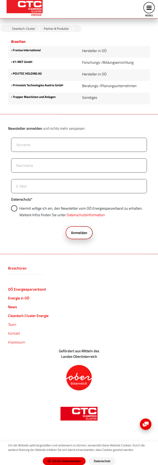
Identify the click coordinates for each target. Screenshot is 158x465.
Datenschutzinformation (86, 215)
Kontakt (14, 333)
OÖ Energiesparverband (27, 289)
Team (12, 324)
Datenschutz (22, 199)
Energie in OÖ (18, 298)
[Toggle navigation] (149, 9)
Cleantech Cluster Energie (28, 315)
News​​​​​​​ (12, 307)
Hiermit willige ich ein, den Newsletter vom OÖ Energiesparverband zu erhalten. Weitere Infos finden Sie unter (77, 212)
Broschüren (17, 268)
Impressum (16, 342)
